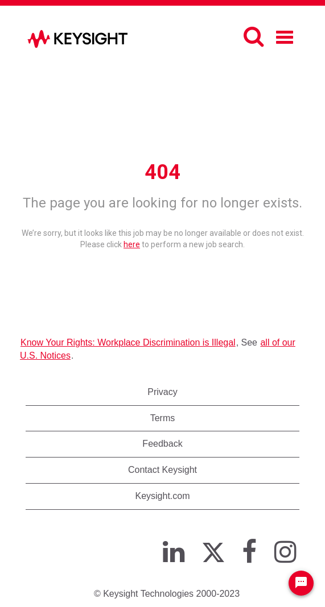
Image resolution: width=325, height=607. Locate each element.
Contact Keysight (162, 470)
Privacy (162, 392)
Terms (162, 418)
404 (162, 172)
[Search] (253, 36)
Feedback (162, 443)
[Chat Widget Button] (301, 583)
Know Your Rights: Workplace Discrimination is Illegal (128, 342)
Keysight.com (162, 496)
